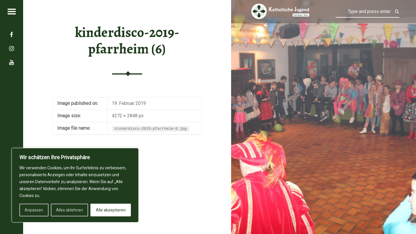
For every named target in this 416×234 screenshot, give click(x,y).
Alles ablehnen (69, 210)
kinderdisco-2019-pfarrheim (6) (127, 40)
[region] (75, 185)
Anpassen (34, 210)
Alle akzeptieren (111, 210)
